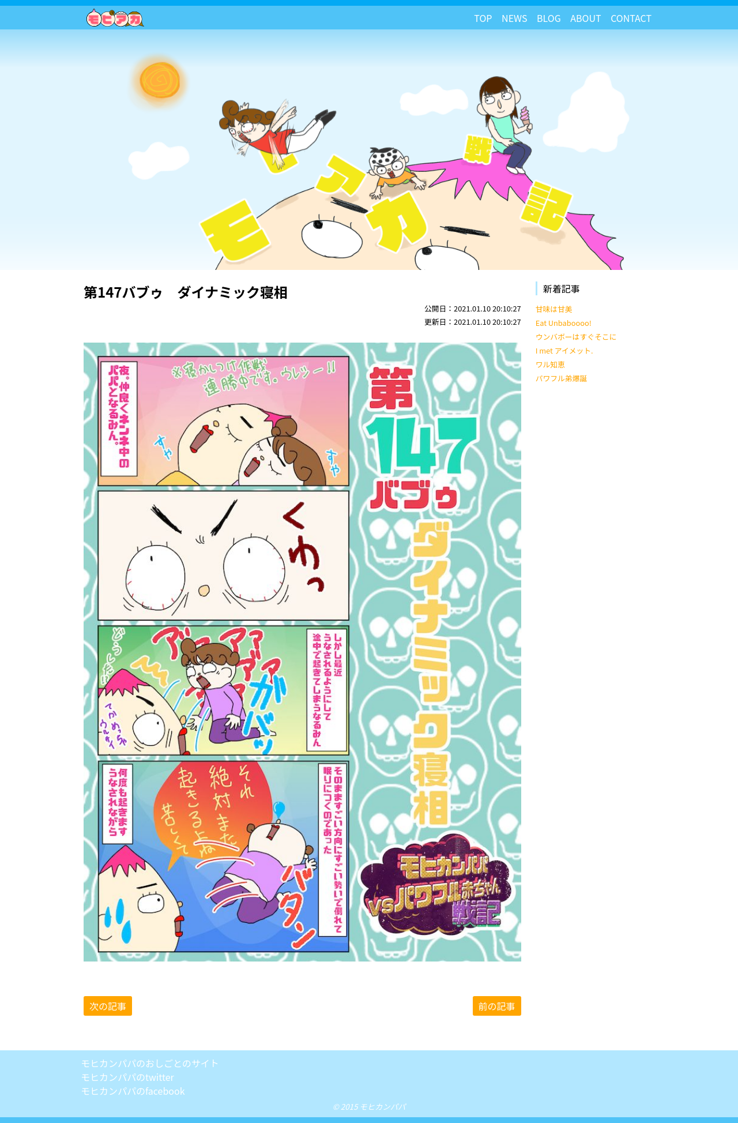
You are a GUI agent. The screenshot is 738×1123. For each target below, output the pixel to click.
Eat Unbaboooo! (564, 322)
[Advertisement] (596, 569)
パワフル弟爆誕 (562, 378)
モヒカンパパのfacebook (133, 1091)
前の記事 (497, 1006)
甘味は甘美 (554, 308)
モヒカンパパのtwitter (127, 1077)
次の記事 (107, 1006)
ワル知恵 (550, 364)
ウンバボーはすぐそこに (576, 336)
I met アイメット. (564, 350)
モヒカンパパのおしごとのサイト (150, 1063)
